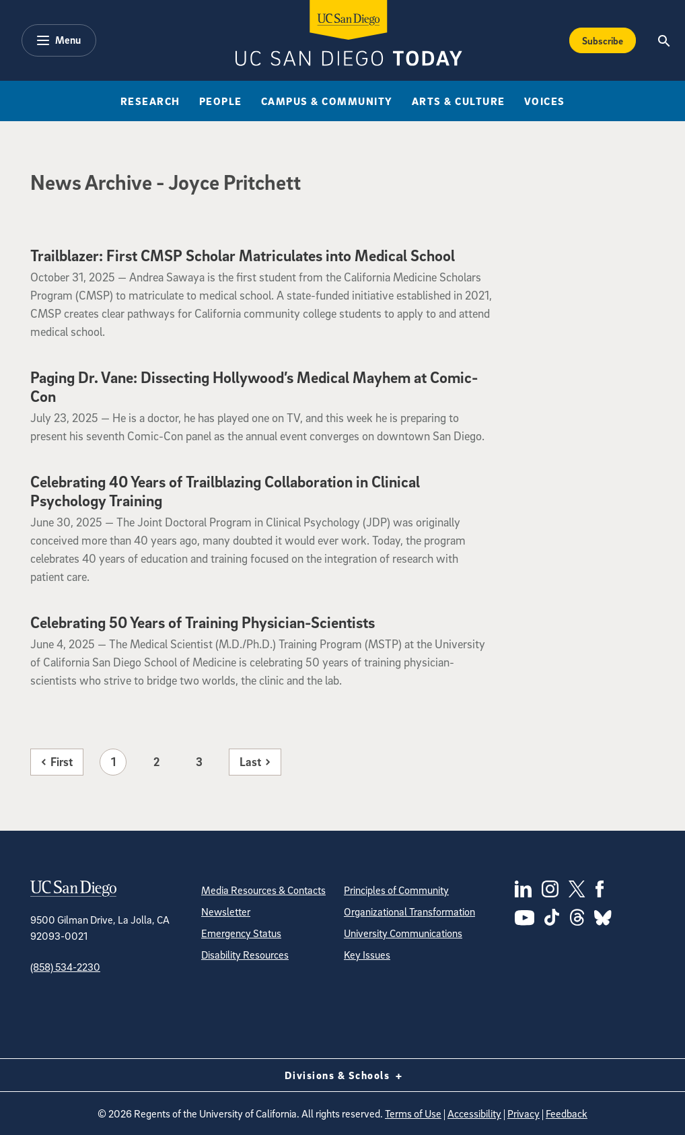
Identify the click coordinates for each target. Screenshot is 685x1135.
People (220, 101)
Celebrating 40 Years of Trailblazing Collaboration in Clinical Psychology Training (225, 491)
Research (150, 101)
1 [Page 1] (113, 762)
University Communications (403, 933)
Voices (544, 101)
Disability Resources (245, 954)
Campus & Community (327, 101)
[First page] (56, 762)
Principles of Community (396, 890)
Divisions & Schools (343, 1075)
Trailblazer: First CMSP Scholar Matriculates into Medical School (242, 255)
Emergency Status (241, 933)
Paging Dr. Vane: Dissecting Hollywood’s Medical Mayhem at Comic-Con (254, 386)
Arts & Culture (458, 101)
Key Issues (367, 954)
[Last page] (255, 762)
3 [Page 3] (199, 762)
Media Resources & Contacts (263, 890)
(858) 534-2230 (65, 966)
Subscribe (602, 40)
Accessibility (474, 1113)
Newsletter (225, 911)
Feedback (566, 1113)
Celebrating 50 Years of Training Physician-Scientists (202, 622)
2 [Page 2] (156, 762)
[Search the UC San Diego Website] (664, 40)
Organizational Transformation (409, 911)
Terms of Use (413, 1113)
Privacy (523, 1113)
